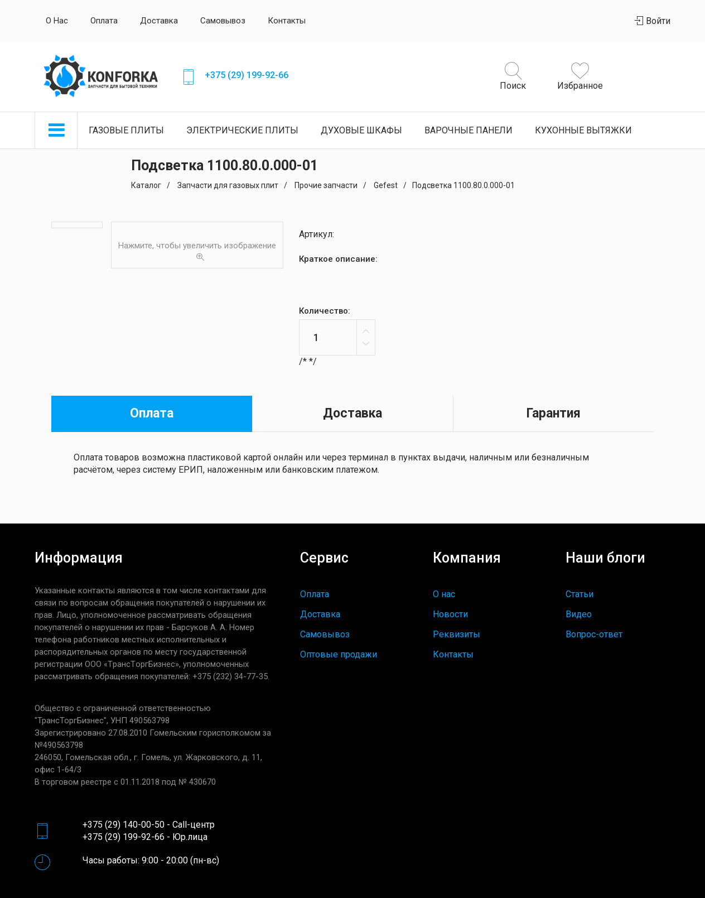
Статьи (579, 594)
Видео (579, 614)
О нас (57, 21)
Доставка (159, 21)
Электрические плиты (242, 130)
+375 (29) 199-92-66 (246, 75)
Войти (652, 21)
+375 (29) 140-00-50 (124, 824)
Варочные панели (468, 130)
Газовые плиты (126, 130)
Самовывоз (222, 21)
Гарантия (554, 413)
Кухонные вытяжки (583, 130)
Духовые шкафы (361, 130)
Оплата (104, 21)
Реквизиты (456, 634)
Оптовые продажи (338, 654)
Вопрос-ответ (594, 634)
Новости (450, 614)
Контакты (287, 21)
